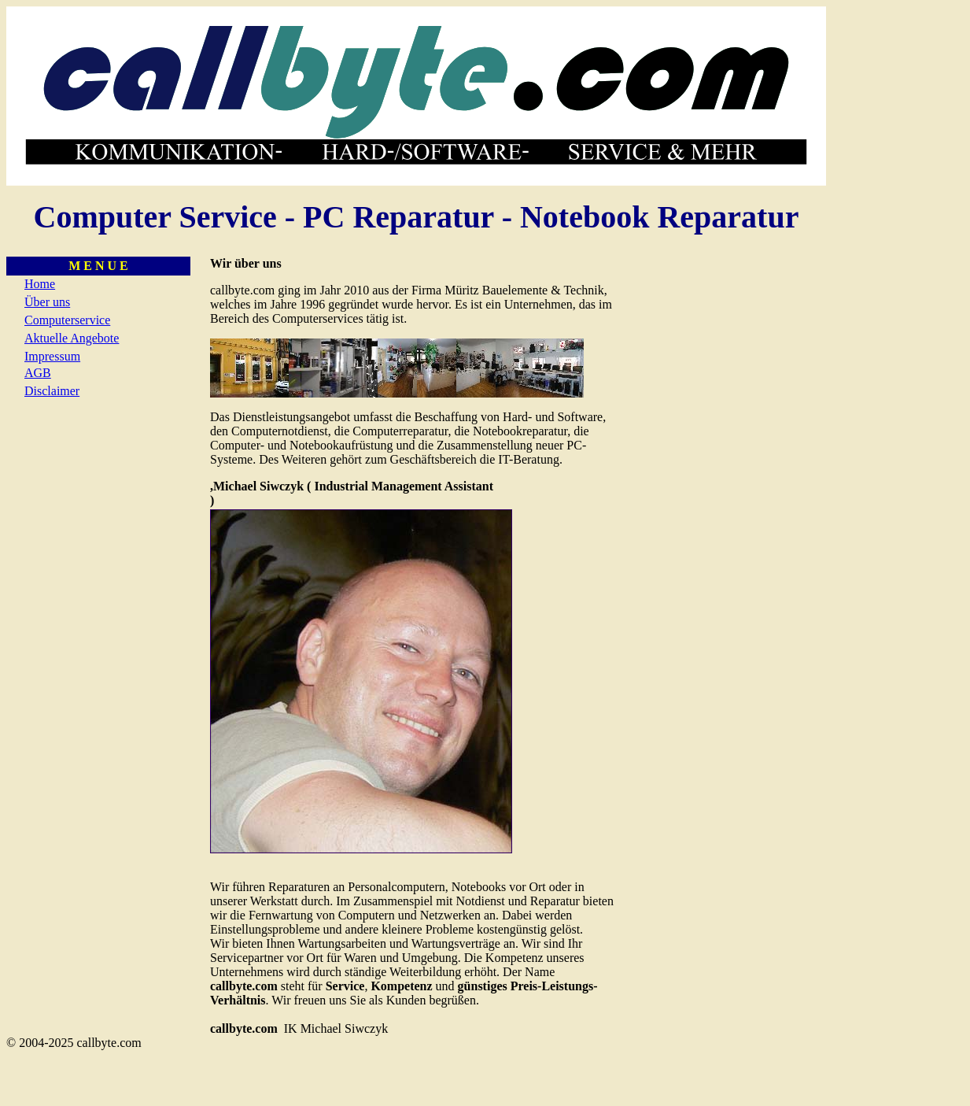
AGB (37, 372)
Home (39, 283)
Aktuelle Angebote (71, 338)
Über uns (47, 302)
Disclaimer (51, 391)
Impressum (52, 356)
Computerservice (67, 320)
